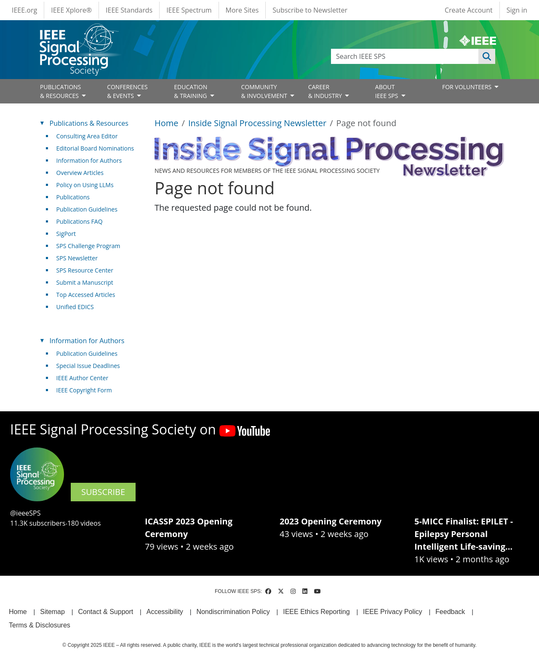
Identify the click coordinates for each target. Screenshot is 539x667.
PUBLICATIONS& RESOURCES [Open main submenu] (60, 91)
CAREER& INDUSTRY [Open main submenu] (326, 91)
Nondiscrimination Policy (233, 611)
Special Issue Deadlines (88, 366)
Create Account (469, 10)
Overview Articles (80, 173)
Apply (486, 56)
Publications (73, 197)
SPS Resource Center (84, 270)
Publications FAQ (79, 221)
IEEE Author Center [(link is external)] (85, 378)
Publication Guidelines (86, 209)
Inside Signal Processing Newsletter (257, 123)
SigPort (66, 234)
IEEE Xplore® (71, 10)
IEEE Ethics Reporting (316, 611)
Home (167, 123)
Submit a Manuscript (84, 282)
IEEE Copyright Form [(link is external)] (87, 390)
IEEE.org (24, 10)
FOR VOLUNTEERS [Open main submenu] (467, 87)
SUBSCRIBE (103, 492)
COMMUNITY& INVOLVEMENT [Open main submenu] (264, 91)
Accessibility (165, 611)
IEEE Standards (129, 10)
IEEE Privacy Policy (392, 611)
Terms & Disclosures (39, 625)
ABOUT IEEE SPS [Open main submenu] (387, 91)
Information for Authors (89, 160)
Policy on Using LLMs (85, 185)
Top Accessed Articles (85, 295)
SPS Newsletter (77, 258)
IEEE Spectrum (188, 10)
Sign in (517, 10)
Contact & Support (105, 611)
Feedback (450, 611)
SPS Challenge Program (88, 246)
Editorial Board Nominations (95, 148)
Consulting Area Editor (87, 136)
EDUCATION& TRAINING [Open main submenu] (191, 91)
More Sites (242, 10)
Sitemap (52, 611)
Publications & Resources (89, 123)
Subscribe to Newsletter (309, 10)
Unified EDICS (75, 307)
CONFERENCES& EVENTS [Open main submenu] (127, 91)
